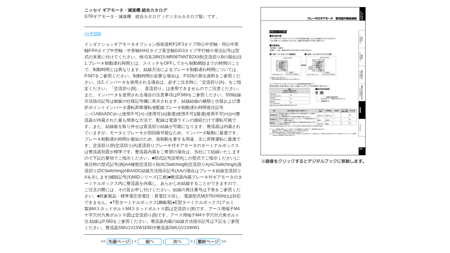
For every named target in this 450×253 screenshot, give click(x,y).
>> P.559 (92, 33)
